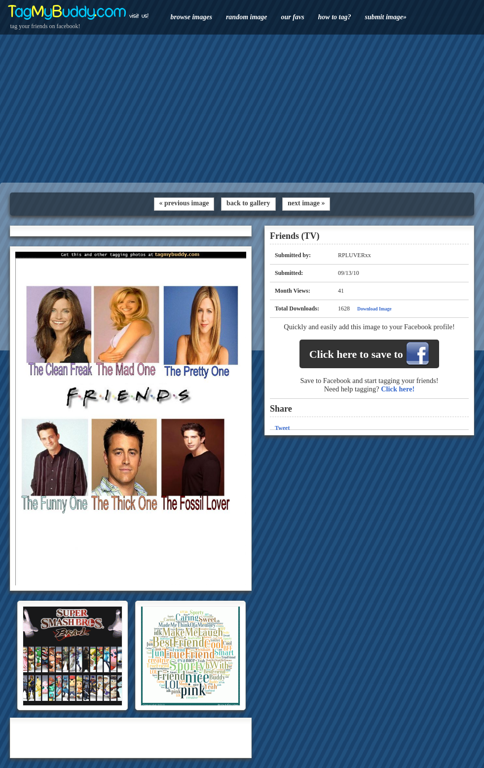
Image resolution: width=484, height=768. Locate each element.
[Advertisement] (242, 108)
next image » (306, 203)
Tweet (282, 427)
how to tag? (334, 17)
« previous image (184, 203)
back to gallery (248, 203)
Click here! (397, 389)
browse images (191, 17)
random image (246, 17)
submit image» (385, 17)
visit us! (139, 15)
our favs (292, 17)
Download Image (374, 308)
